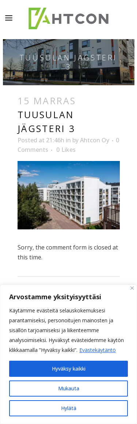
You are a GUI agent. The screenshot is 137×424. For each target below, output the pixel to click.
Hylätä (68, 408)
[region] (68, 354)
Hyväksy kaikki (68, 368)
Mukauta (68, 388)
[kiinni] (132, 288)
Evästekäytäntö (97, 349)
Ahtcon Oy (94, 140)
